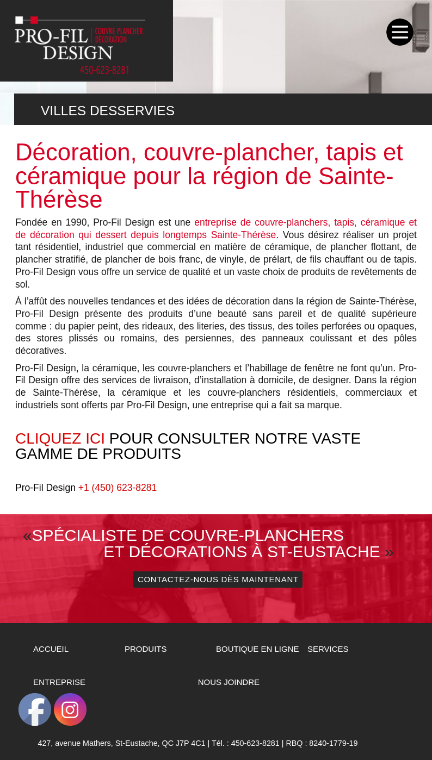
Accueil (51, 648)
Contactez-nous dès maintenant (218, 579)
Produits (146, 648)
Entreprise (59, 682)
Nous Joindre (229, 682)
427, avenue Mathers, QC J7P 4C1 (121, 743)
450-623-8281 (255, 743)
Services (328, 648)
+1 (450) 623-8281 (117, 487)
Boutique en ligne (257, 648)
